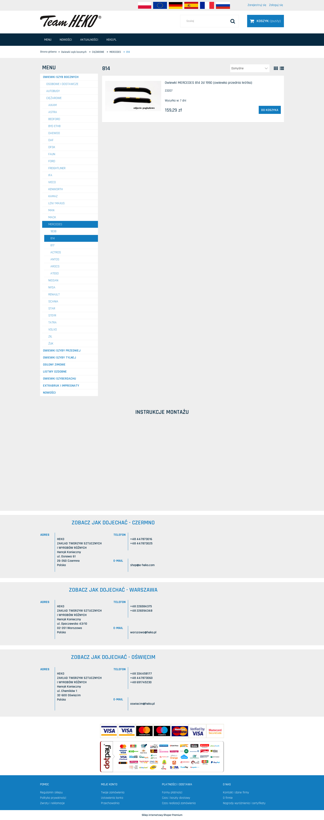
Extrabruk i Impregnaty (61, 385)
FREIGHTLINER (57, 168)
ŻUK (50, 343)
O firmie (228, 798)
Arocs (55, 266)
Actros (55, 252)
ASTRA (52, 112)
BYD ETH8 (54, 126)
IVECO (52, 182)
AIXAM (52, 105)
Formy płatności (172, 792)
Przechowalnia (110, 803)
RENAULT (54, 294)
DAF (51, 140)
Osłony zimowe (54, 364)
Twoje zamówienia (112, 792)
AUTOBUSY (53, 91)
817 (52, 245)
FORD (51, 161)
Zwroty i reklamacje (52, 803)
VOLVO (52, 329)
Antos (54, 259)
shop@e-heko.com (142, 565)
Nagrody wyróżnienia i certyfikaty (244, 803)
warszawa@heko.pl (143, 632)
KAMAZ (53, 196)
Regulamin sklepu (51, 792)
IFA (50, 175)
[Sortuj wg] (250, 68)
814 (52, 238)
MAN (51, 210)
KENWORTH (55, 189)
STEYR (52, 315)
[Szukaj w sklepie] (209, 21)
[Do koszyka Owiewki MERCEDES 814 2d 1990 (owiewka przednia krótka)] (270, 110)
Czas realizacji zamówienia (179, 803)
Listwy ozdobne (55, 371)
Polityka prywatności (53, 798)
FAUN (51, 154)
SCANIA (53, 301)
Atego (54, 273)
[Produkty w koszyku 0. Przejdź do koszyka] (265, 21)
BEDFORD (54, 119)
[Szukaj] (232, 21)
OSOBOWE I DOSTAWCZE (62, 84)
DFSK (51, 147)
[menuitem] (48, 39)
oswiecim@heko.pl (142, 704)
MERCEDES (55, 224)
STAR (51, 308)
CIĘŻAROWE (54, 98)
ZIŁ (50, 336)
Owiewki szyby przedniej (62, 350)
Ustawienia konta (112, 798)
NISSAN (53, 280)
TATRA (52, 322)
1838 (53, 231)
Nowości (49, 393)
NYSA (51, 287)
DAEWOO (54, 133)
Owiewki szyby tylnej (59, 357)
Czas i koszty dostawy (176, 798)
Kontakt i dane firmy (236, 792)
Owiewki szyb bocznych (61, 77)
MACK (52, 217)
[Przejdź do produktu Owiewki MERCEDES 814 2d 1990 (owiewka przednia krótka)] (133, 96)
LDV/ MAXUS (56, 203)
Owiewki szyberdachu (59, 378)
